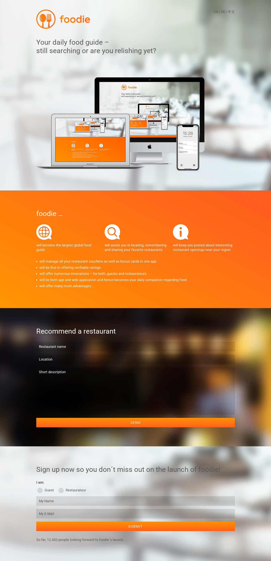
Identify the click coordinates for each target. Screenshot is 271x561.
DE (223, 12)
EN (216, 12)
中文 (231, 12)
